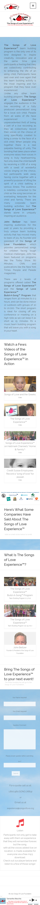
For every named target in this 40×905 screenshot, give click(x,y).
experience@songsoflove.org (21, 808)
